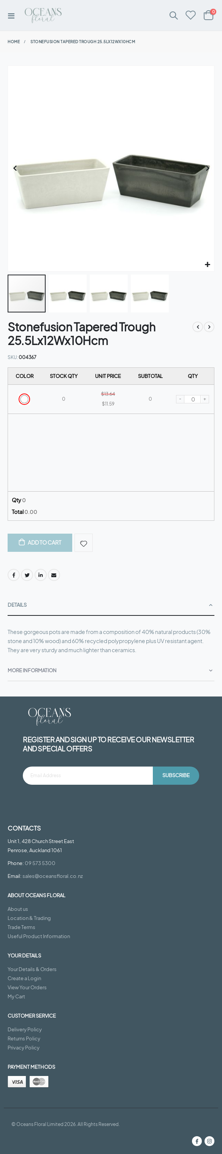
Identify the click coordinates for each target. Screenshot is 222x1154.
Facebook (14, 575)
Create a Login (24, 978)
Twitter (27, 575)
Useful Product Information (39, 936)
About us (18, 909)
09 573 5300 (40, 863)
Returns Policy (24, 1038)
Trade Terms (21, 927)
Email (54, 575)
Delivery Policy (25, 1029)
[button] (207, 264)
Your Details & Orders (32, 969)
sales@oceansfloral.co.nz (52, 876)
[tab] (111, 605)
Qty (19, 500)
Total (24, 511)
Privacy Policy (24, 1048)
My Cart (16, 996)
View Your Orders (27, 987)
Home (14, 41)
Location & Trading (29, 918)
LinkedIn (41, 575)
